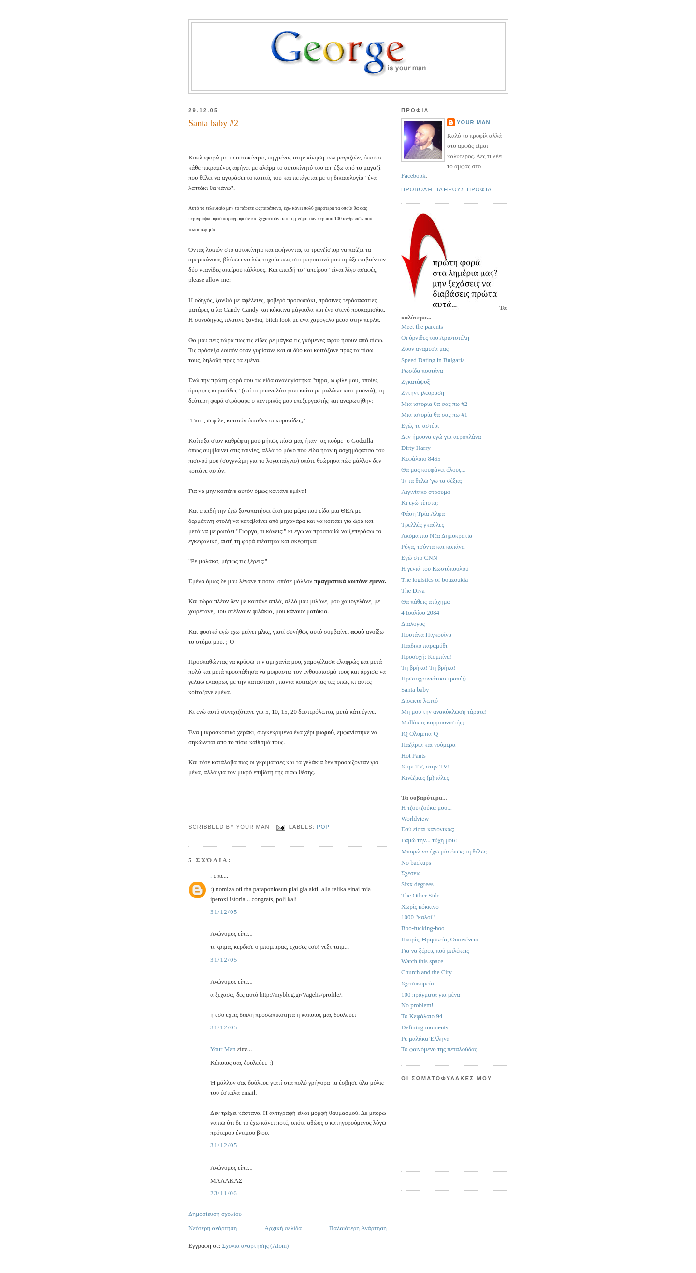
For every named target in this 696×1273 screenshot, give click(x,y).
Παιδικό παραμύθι (424, 645)
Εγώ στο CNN (419, 557)
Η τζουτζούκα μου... (426, 807)
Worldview (415, 818)
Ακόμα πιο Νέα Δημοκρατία (436, 535)
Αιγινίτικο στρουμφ (425, 491)
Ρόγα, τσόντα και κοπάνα (433, 546)
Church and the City (426, 972)
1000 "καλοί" (418, 917)
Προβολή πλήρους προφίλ (446, 189)
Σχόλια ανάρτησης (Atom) (255, 1245)
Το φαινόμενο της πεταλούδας (439, 1049)
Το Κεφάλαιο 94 (421, 1016)
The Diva (413, 590)
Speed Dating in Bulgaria (433, 359)
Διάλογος (413, 623)
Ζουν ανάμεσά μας (425, 348)
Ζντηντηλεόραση (422, 392)
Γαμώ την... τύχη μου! (429, 840)
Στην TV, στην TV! (425, 766)
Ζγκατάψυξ (415, 381)
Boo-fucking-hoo (423, 928)
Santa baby (415, 689)
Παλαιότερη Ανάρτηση (358, 1227)
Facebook (413, 175)
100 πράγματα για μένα (430, 994)
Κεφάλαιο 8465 (421, 458)
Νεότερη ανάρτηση (212, 1227)
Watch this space (422, 961)
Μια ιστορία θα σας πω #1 (434, 414)
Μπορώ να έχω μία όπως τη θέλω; (444, 851)
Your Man (223, 1049)
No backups (416, 862)
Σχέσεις (410, 873)
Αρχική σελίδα (283, 1227)
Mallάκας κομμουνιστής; (432, 722)
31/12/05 (224, 911)
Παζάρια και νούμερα (428, 744)
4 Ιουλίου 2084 (420, 612)
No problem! (417, 1005)
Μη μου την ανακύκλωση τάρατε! (444, 711)
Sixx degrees (417, 884)
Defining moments (424, 1027)
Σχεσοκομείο (417, 983)
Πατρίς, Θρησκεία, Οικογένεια (439, 939)
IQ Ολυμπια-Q (419, 733)
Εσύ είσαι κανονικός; (428, 829)
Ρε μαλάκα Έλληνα (425, 1038)
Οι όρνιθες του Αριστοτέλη (435, 337)
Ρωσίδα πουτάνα (422, 370)
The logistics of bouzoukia (434, 579)
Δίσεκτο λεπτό (419, 700)
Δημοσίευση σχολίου (215, 1213)
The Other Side (420, 895)
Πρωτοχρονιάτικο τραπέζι (433, 678)
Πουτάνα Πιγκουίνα (426, 634)
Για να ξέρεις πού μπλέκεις (435, 950)
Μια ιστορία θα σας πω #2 (434, 403)
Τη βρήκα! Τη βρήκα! (428, 667)
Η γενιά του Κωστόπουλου (434, 568)
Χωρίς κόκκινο (420, 906)
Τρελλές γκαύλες (422, 524)
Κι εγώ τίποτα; (419, 502)
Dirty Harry (416, 447)
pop (323, 827)
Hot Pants (413, 755)
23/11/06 (223, 1193)
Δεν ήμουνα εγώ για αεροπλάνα (441, 436)
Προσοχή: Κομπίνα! (426, 656)
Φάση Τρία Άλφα (423, 513)
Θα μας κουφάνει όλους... (433, 469)
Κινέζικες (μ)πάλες (425, 777)
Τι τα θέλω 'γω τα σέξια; (432, 480)
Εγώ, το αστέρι (420, 425)
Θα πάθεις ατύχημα (425, 601)
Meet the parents (422, 326)
